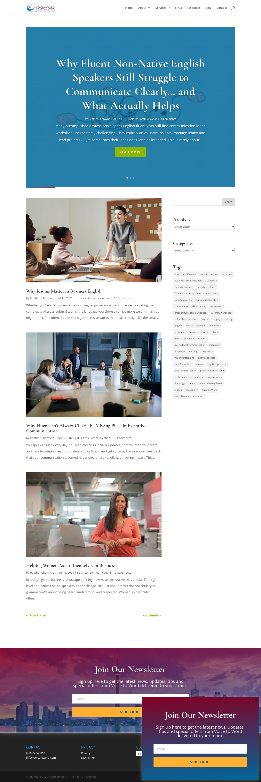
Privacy (85, 753)
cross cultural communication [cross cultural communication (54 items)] (191, 312)
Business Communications (143, 119)
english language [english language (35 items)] (195, 325)
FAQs (178, 8)
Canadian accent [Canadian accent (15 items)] (184, 287)
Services (160, 8)
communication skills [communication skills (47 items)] (207, 300)
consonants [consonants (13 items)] (216, 306)
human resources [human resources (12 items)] (198, 332)
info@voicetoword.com (41, 757)
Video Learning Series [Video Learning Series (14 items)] (210, 383)
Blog (208, 8)
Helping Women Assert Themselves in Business (70, 565)
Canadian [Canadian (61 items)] (212, 280)
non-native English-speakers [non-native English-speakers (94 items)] (210, 364)
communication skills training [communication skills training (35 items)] (190, 306)
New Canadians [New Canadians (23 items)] (183, 364)
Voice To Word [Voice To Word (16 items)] (209, 389)
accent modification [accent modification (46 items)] (185, 274)
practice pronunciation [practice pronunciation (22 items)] (212, 370)
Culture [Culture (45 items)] (205, 319)
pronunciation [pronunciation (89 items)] (214, 377)
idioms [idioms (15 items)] (215, 332)
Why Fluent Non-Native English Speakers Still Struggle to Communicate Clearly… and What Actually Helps (130, 84)
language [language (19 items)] (180, 351)
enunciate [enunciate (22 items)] (214, 325)
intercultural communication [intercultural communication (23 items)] (190, 344)
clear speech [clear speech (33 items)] (211, 293)
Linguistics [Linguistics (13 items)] (207, 351)
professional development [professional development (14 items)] (189, 377)
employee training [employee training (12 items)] (222, 319)
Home (129, 8)
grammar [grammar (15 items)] (180, 332)
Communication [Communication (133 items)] (183, 300)
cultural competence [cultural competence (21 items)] (186, 319)
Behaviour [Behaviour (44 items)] (227, 274)
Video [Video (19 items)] (192, 383)
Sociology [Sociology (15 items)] (180, 383)
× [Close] (256, 700)
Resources (194, 8)
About (142, 8)
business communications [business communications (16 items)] (189, 280)
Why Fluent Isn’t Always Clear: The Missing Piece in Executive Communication (86, 428)
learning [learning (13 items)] (193, 351)
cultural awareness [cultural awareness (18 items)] (220, 312)
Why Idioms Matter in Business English (64, 291)
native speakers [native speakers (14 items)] (206, 357)
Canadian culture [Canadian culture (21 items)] (206, 287)
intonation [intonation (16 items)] (214, 344)
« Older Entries (36, 615)
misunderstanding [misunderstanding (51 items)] (184, 357)
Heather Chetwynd (99, 119)
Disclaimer (88, 757)
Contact (222, 8)
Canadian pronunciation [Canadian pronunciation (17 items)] (188, 293)
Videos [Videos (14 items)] (178, 389)
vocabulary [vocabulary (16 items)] (192, 389)
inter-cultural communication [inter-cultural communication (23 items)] (190, 338)
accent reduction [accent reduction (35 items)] (209, 274)
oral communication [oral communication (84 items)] (185, 370)
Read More (130, 152)
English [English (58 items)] (178, 325)
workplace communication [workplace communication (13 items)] (189, 396)
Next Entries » (152, 615)
